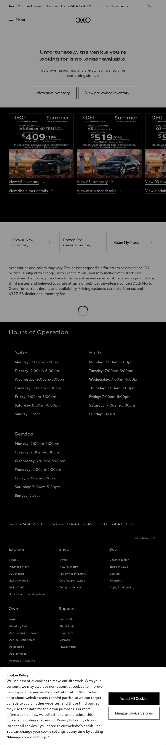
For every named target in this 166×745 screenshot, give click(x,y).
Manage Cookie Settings (134, 713)
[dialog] (83, 706)
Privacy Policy (67, 720)
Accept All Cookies (134, 698)
